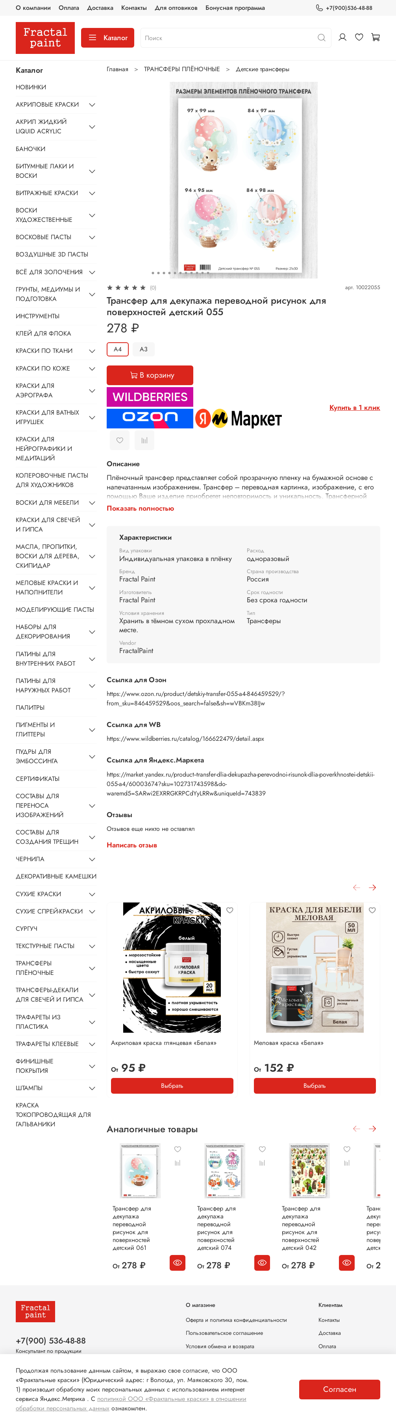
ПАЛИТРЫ (30, 707)
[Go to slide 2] (158, 273)
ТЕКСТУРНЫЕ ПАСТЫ (45, 945)
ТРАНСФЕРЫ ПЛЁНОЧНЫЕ (182, 69)
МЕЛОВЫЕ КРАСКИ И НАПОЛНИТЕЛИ (47, 587)
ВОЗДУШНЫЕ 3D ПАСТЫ (52, 254)
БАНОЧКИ (30, 148)
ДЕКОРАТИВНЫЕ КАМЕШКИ (56, 876)
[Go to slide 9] (197, 273)
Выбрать (172, 1085)
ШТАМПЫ (29, 1088)
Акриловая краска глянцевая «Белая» (164, 1042)
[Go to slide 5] (175, 273)
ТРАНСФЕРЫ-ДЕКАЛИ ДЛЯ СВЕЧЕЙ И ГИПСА (49, 994)
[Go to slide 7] (186, 273)
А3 (144, 349)
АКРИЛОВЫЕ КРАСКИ (47, 104)
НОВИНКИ (31, 87)
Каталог (108, 38)
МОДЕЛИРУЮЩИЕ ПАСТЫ (55, 609)
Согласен (339, 1389)
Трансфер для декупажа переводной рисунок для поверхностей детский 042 (328, 1234)
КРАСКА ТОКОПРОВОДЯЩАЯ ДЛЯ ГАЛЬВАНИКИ (53, 1115)
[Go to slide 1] (153, 273)
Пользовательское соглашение (224, 1333)
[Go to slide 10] (202, 273)
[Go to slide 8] (191, 273)
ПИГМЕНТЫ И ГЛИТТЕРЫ (35, 729)
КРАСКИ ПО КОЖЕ (43, 368)
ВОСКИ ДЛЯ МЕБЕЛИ (47, 502)
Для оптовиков (176, 7)
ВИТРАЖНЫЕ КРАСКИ (47, 192)
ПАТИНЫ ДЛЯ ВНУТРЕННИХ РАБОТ (45, 659)
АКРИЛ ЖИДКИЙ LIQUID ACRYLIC (41, 126)
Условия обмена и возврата (220, 1346)
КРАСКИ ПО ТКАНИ (44, 350)
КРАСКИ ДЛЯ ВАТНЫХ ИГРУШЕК (47, 417)
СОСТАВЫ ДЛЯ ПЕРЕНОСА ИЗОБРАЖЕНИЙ (39, 805)
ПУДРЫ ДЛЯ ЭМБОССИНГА (37, 756)
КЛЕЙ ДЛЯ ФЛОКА (43, 333)
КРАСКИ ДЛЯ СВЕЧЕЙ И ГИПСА (48, 524)
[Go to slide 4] (169, 273)
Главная (117, 69)
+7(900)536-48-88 (343, 8)
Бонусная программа (235, 7)
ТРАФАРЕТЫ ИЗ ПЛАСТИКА (38, 1022)
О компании (33, 7)
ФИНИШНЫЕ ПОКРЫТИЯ (35, 1066)
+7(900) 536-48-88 (51, 1341)
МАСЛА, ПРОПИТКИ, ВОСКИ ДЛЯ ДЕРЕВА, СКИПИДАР (48, 556)
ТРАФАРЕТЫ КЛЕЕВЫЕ (47, 1043)
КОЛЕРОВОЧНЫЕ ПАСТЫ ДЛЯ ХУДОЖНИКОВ (52, 480)
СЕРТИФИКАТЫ (37, 778)
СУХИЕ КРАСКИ (38, 894)
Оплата (69, 7)
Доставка (100, 7)
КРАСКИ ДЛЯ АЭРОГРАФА (35, 390)
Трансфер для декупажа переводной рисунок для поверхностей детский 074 (233, 1234)
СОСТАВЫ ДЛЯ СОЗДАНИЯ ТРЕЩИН (47, 837)
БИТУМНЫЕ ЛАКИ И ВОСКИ (45, 171)
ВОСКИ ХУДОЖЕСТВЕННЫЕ (44, 215)
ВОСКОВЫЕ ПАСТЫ (43, 237)
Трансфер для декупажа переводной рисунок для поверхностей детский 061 (137, 1234)
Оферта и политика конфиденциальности (236, 1320)
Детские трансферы (262, 69)
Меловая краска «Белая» (289, 1042)
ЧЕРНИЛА (30, 859)
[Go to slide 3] (164, 273)
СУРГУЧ (26, 928)
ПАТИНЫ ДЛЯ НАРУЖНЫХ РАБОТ (43, 685)
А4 (118, 349)
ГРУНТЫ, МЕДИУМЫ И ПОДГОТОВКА (48, 294)
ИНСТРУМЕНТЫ (37, 316)
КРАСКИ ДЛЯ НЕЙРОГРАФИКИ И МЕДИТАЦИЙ (44, 449)
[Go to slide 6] (180, 273)
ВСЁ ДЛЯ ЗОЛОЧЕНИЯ (49, 272)
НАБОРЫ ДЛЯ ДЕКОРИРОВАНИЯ (43, 631)
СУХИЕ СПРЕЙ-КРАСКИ (49, 911)
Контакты (134, 7)
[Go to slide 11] (208, 273)
